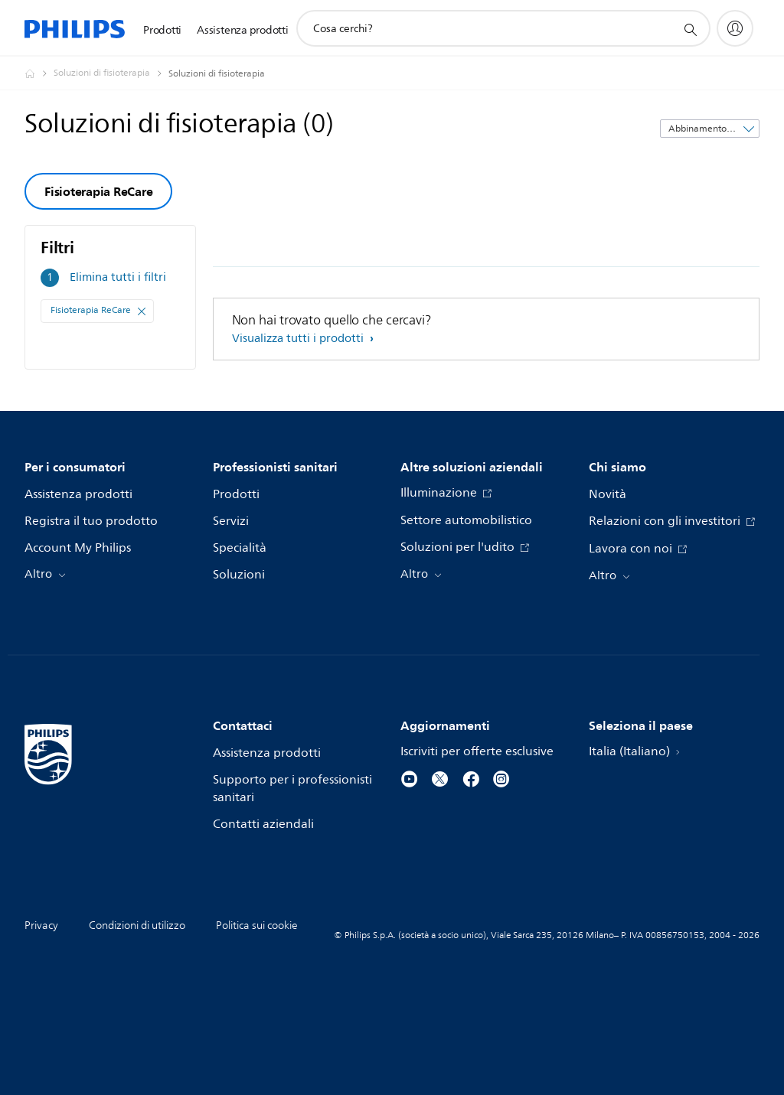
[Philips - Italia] (39, 73)
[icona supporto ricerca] (690, 29)
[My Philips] (735, 28)
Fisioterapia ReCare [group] (98, 191)
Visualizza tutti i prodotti (299, 338)
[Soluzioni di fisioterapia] (111, 73)
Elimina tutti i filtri (118, 277)
